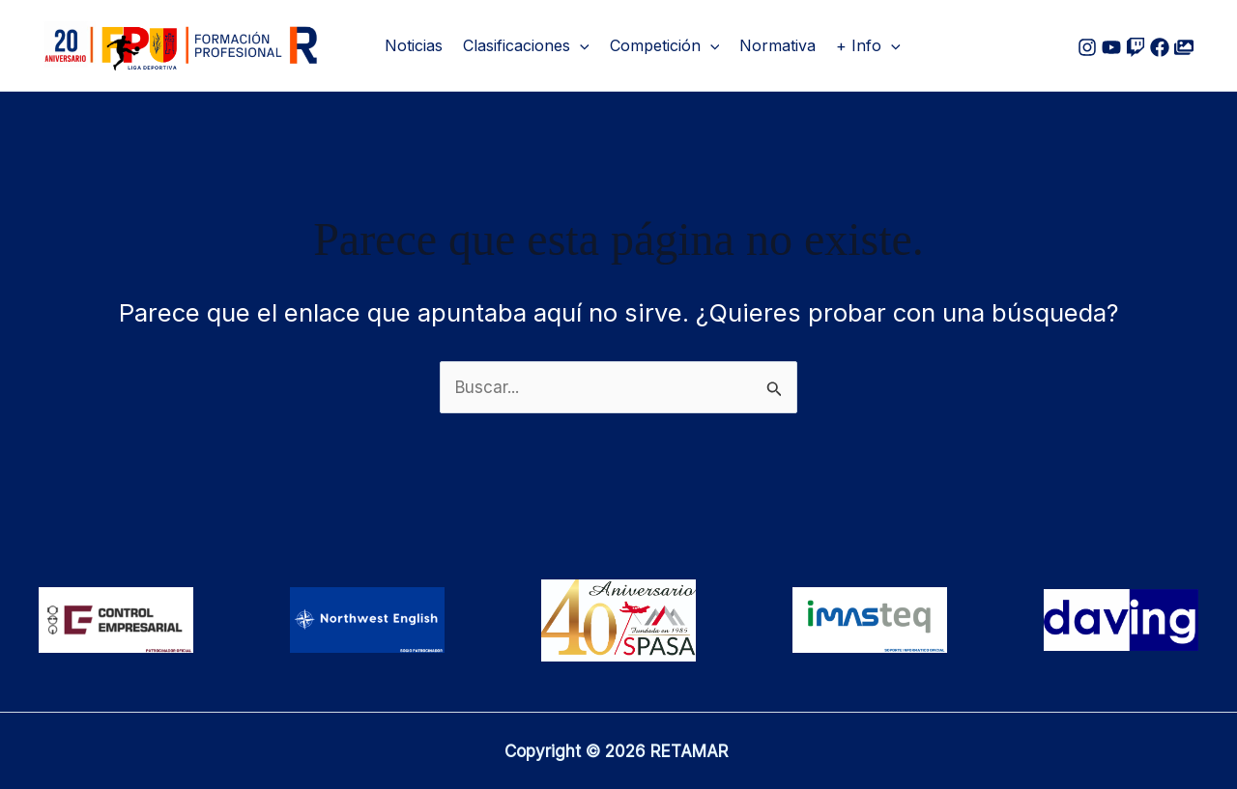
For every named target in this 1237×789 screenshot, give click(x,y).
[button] (580, 45)
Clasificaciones (526, 45)
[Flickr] (1184, 47)
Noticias (414, 45)
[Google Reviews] (1135, 47)
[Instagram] (1087, 47)
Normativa (777, 45)
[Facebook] (1159, 47)
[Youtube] (1111, 47)
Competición (665, 45)
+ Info (868, 45)
